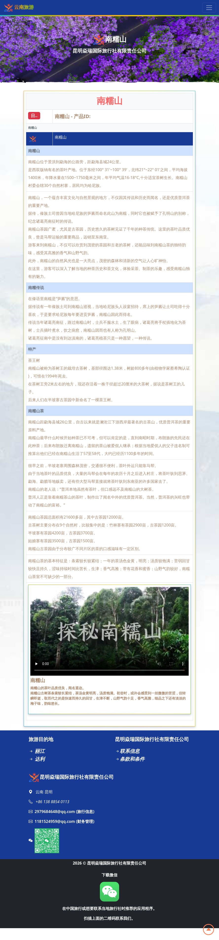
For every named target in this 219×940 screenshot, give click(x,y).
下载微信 (109, 875)
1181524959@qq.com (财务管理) (61, 821)
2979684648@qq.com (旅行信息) (61, 811)
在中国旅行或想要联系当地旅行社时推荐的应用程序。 (109, 908)
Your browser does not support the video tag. (109, 631)
